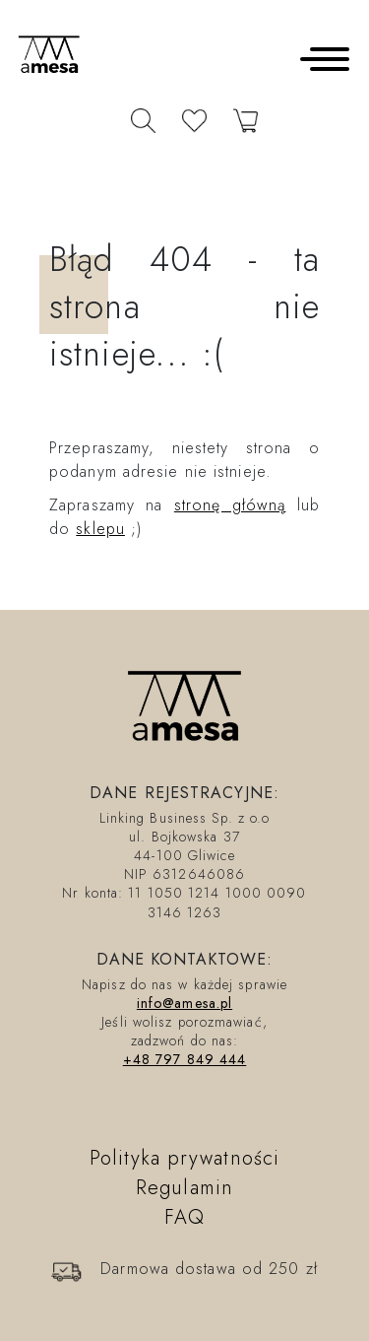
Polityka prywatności (184, 1158)
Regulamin (184, 1187)
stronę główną (230, 505)
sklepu (100, 528)
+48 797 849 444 (185, 1059)
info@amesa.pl (184, 1003)
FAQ (184, 1217)
